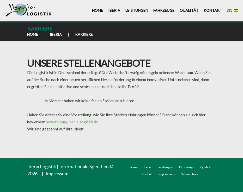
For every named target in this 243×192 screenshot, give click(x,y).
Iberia (114, 10)
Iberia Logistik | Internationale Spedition (68, 166)
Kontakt (213, 10)
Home (97, 10)
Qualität (189, 10)
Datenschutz (189, 174)
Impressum (57, 173)
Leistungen (136, 10)
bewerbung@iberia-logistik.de (72, 121)
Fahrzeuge (163, 10)
